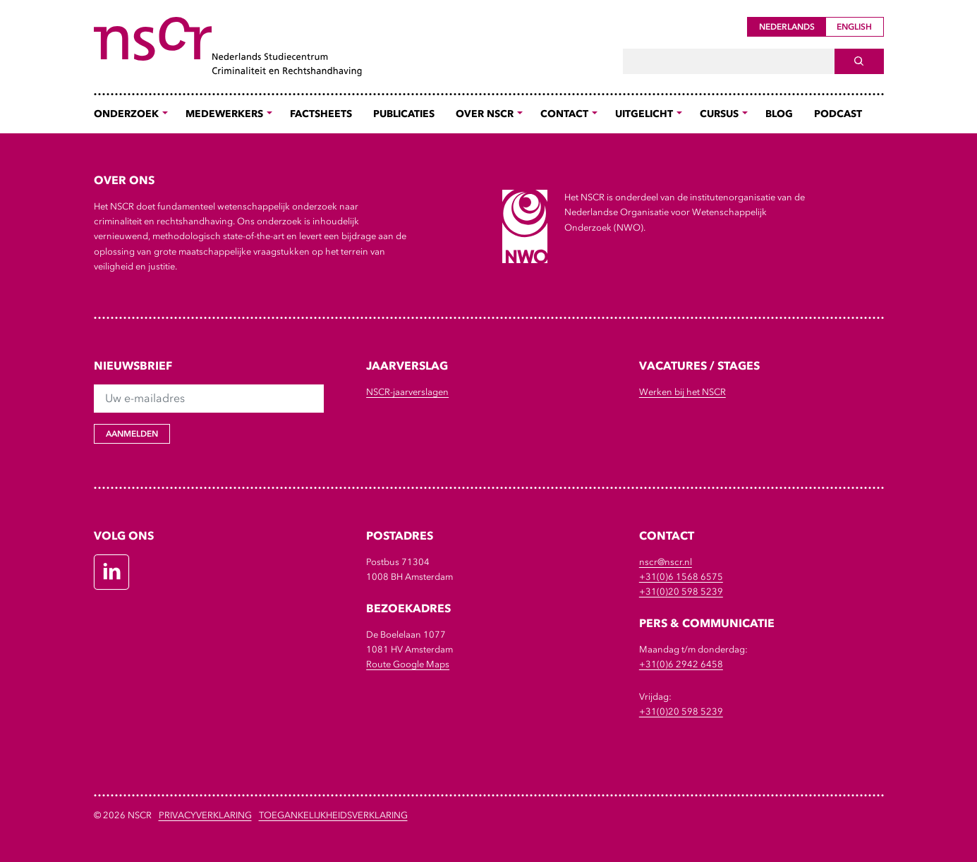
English (854, 27)
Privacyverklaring (205, 815)
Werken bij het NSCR (682, 392)
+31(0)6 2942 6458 (681, 664)
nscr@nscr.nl (665, 562)
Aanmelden (132, 434)
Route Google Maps (407, 664)
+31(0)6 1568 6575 (681, 576)
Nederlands (787, 27)
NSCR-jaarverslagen (407, 392)
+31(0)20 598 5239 (681, 591)
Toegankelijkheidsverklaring (333, 815)
